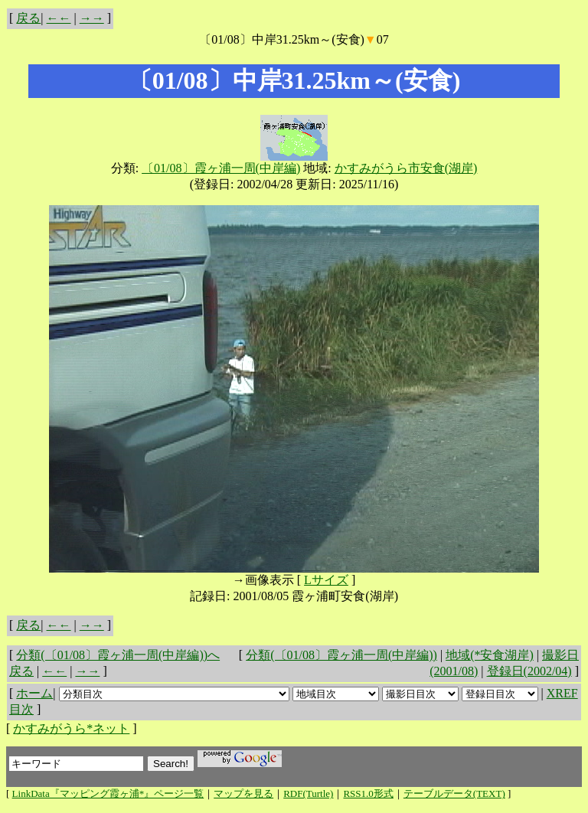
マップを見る (243, 793)
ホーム (34, 693)
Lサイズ (326, 579)
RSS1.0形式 (368, 793)
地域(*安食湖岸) (490, 654)
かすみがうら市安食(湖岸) (406, 168)
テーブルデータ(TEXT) (454, 793)
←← (59, 17)
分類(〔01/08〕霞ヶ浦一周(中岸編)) (341, 654)
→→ (92, 17)
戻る (28, 17)
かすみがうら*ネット (71, 728)
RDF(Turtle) (308, 793)
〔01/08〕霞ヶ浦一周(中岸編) (221, 168)
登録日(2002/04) (529, 671)
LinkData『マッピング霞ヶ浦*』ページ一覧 (108, 793)
